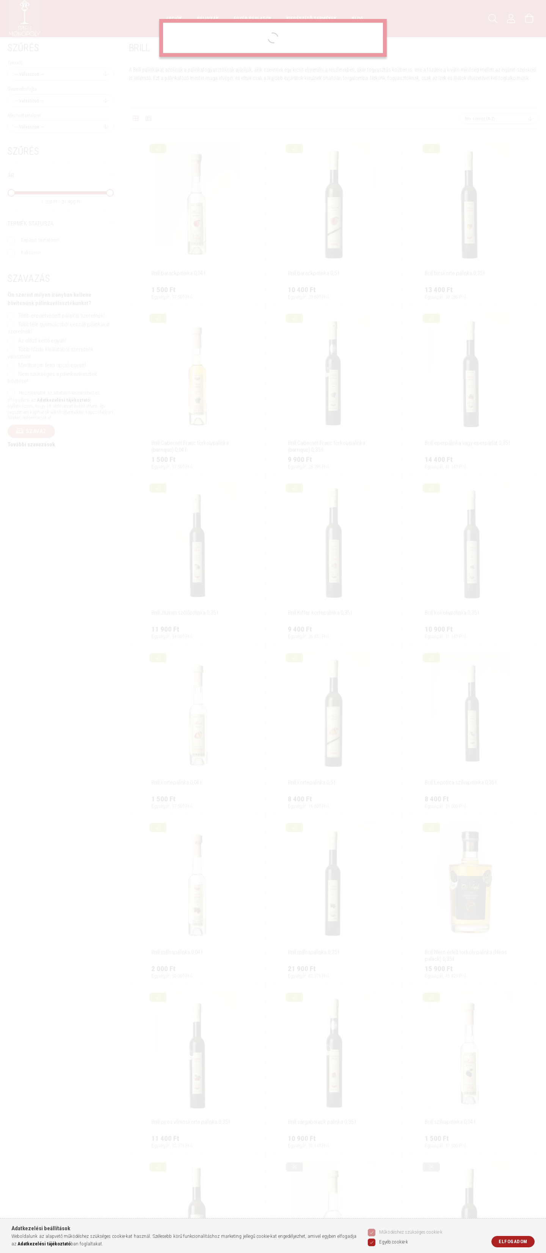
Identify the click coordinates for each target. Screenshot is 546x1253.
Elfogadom (513, 1241)
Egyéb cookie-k (393, 1242)
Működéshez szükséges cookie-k (410, 1232)
